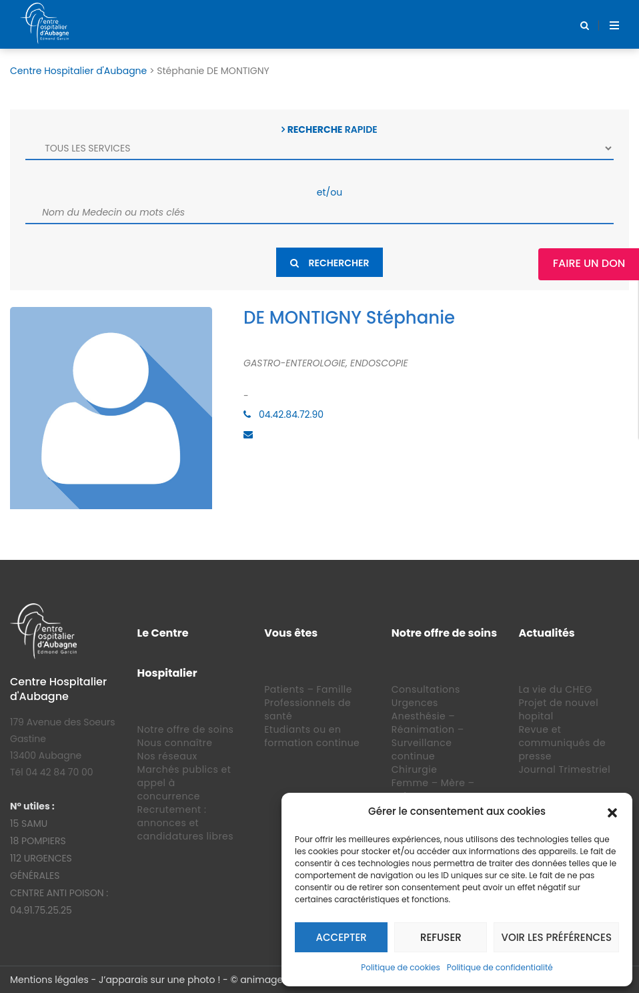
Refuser (441, 937)
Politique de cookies (400, 967)
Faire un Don (589, 263)
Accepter (341, 937)
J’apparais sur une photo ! (159, 979)
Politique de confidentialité (500, 967)
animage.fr (265, 979)
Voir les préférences (556, 937)
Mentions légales (49, 979)
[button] (612, 811)
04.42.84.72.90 (291, 414)
